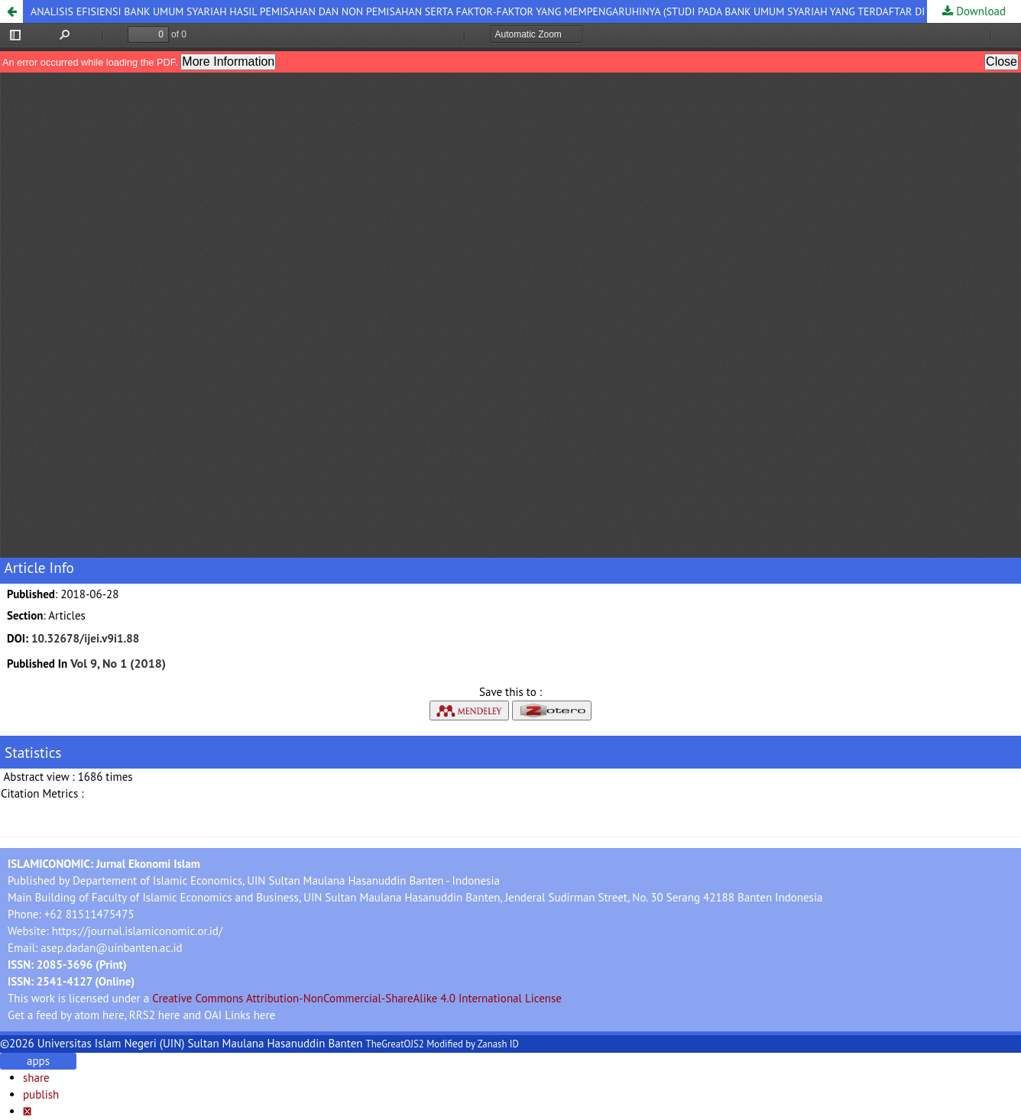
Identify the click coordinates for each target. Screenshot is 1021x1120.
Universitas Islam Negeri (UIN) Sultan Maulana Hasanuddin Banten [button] (200, 1043)
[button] (11, 11)
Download (979, 11)
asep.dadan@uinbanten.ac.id (111, 947)
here (113, 1015)
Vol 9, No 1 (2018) (118, 663)
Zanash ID (498, 1043)
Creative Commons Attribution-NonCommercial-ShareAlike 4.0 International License (357, 998)
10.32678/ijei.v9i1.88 (85, 638)
